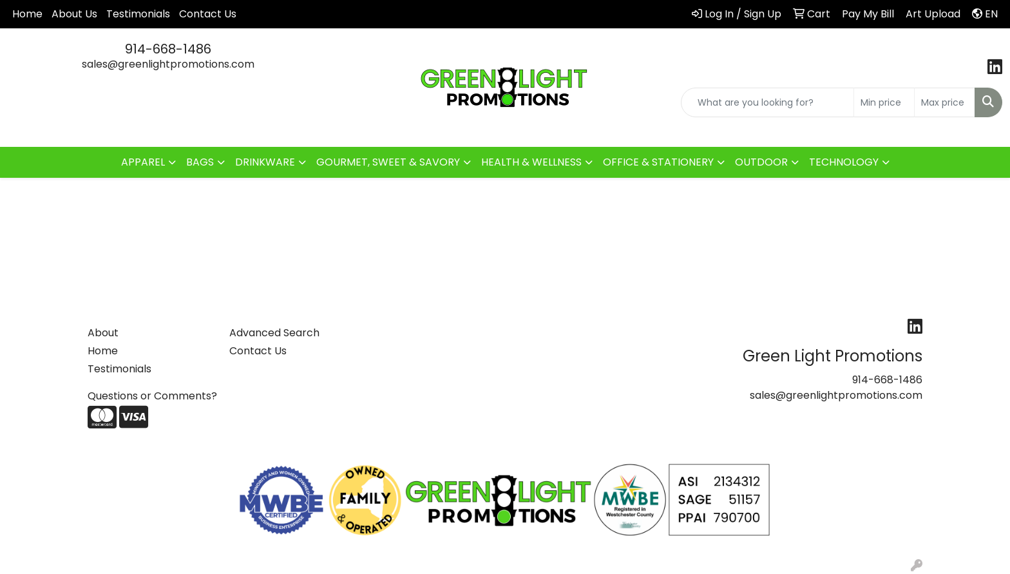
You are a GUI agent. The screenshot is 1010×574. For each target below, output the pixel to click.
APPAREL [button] (143, 162)
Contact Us (207, 13)
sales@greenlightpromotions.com (168, 64)
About (103, 332)
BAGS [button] (200, 162)
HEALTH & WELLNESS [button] (531, 162)
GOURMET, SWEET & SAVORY (388, 162)
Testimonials (138, 13)
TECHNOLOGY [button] (844, 162)
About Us (74, 13)
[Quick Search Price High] (944, 102)
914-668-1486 (168, 49)
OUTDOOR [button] (761, 162)
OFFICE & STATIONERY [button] (658, 162)
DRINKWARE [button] (265, 162)
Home (27, 13)
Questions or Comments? (152, 395)
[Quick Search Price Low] (884, 102)
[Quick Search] (767, 102)
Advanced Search (274, 332)
